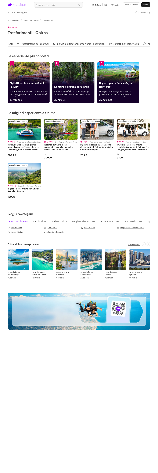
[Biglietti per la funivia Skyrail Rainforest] (128, 85)
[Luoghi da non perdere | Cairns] (130, 227)
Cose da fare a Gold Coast (86, 273)
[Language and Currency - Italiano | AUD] (99, 5)
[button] (18, 12)
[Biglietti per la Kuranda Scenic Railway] (30, 85)
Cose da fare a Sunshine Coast (39, 273)
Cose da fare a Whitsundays (14, 273)
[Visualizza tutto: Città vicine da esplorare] (134, 244)
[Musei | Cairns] (15, 227)
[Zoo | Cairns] (50, 227)
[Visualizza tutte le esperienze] (55, 232)
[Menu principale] (14, 20)
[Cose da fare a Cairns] (31, 20)
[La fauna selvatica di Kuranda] (79, 87)
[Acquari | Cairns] (15, 232)
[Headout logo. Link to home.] (17, 5)
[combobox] (58, 4)
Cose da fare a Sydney (135, 273)
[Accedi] (145, 4)
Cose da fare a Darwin (111, 273)
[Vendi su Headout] (131, 4)
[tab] (10, 43)
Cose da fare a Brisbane (62, 273)
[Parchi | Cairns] (87, 227)
